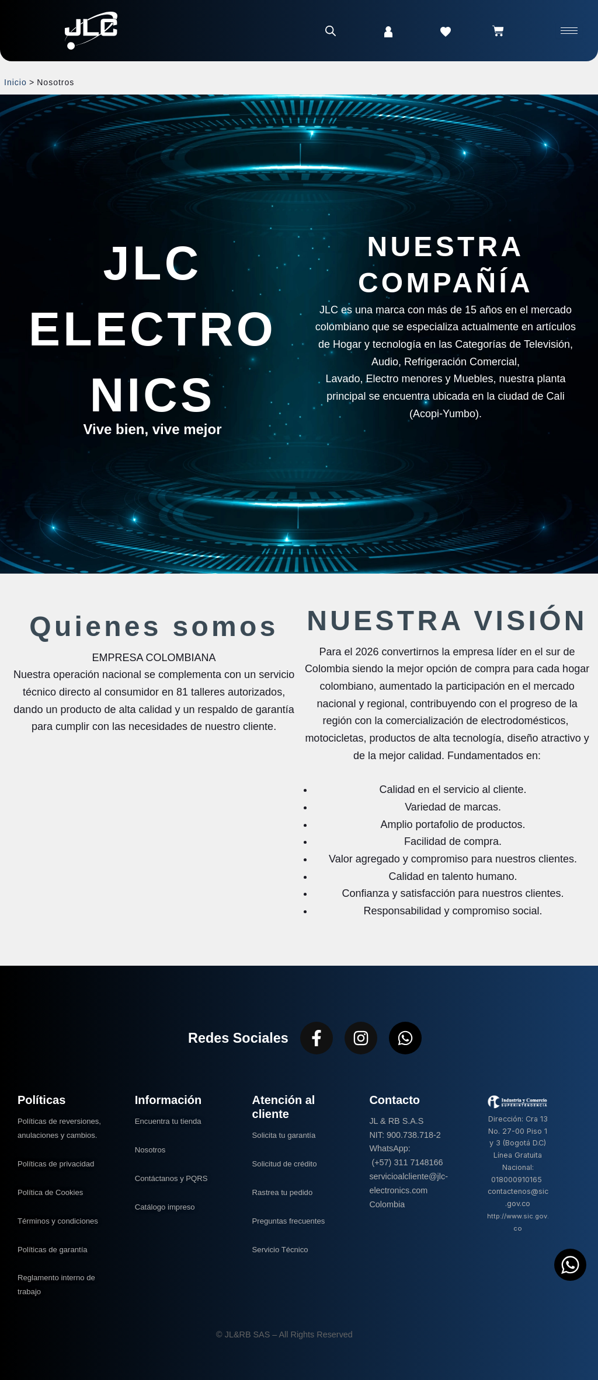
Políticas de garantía (56, 1249)
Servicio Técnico (283, 1249)
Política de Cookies (53, 1192)
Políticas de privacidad (61, 1163)
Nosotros (152, 1149)
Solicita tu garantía (287, 1135)
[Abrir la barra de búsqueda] (330, 31)
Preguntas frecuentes (292, 1220)
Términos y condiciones (62, 1220)
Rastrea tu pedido (285, 1192)
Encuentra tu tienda (171, 1121)
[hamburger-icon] (569, 31)
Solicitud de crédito (288, 1163)
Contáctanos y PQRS (175, 1178)
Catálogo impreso (168, 1206)
